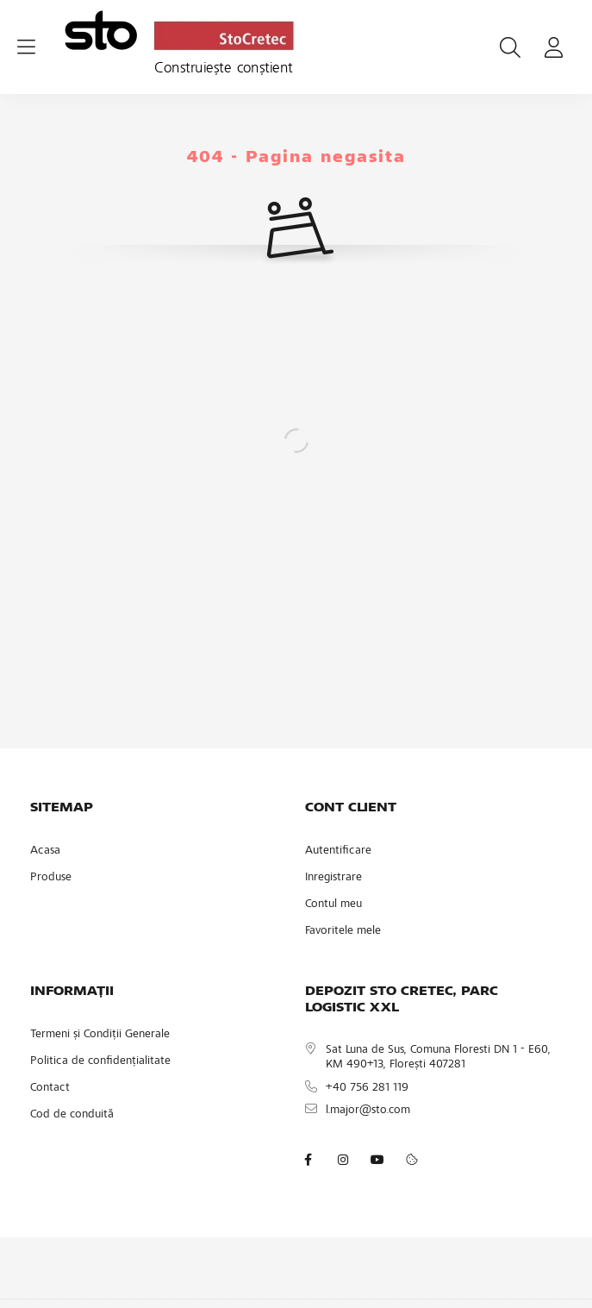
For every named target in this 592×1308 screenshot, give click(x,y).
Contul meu (333, 904)
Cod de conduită (72, 1115)
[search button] (510, 47)
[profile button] (553, 47)
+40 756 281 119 (367, 1088)
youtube (377, 1159)
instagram (343, 1159)
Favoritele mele (343, 931)
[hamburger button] (26, 47)
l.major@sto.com (368, 1111)
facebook (308, 1159)
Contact (50, 1088)
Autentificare (338, 851)
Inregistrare (333, 878)
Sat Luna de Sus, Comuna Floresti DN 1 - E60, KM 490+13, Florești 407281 (438, 1057)
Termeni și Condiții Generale (100, 1035)
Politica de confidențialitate (100, 1061)
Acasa (45, 851)
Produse (51, 878)
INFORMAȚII (72, 991)
